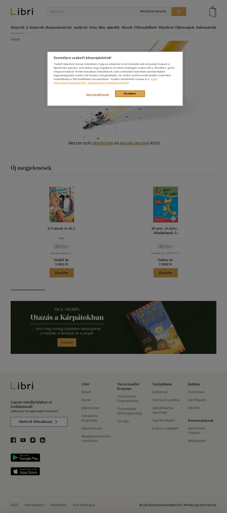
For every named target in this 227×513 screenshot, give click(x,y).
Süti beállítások (97, 94)
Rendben (130, 93)
